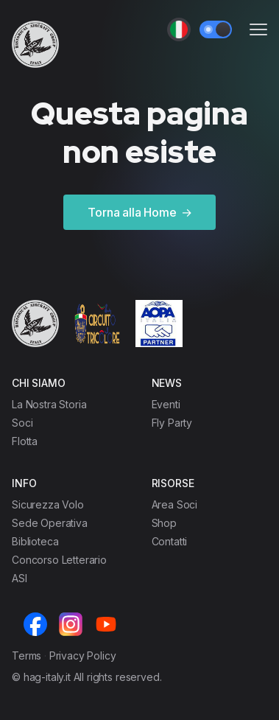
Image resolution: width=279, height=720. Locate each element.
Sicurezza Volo (48, 504)
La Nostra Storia (49, 404)
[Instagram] (70, 624)
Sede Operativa (50, 523)
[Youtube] (106, 624)
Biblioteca (35, 541)
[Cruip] (35, 44)
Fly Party (172, 422)
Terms (26, 655)
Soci (22, 422)
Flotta (25, 441)
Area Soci (175, 504)
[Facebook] (35, 624)
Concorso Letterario (59, 559)
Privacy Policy (82, 655)
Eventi (166, 404)
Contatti (170, 541)
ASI (19, 578)
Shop (164, 523)
